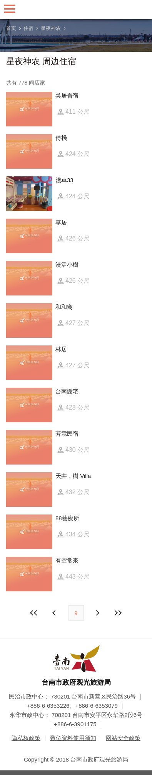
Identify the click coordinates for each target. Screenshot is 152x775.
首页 (11, 28)
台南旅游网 (76, 9)
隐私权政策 (26, 738)
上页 (97, 613)
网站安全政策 (123, 738)
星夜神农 (51, 28)
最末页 (118, 613)
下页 (55, 613)
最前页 (34, 613)
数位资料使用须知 (73, 738)
